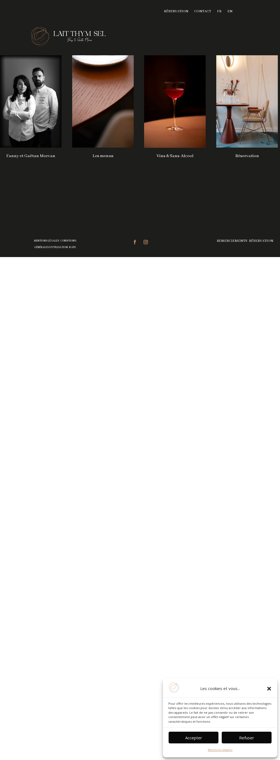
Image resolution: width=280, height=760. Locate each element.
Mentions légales (220, 750)
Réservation (176, 12)
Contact (202, 12)
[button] (269, 688)
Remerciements (232, 241)
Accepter (193, 737)
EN (229, 12)
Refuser (246, 737)
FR (219, 12)
